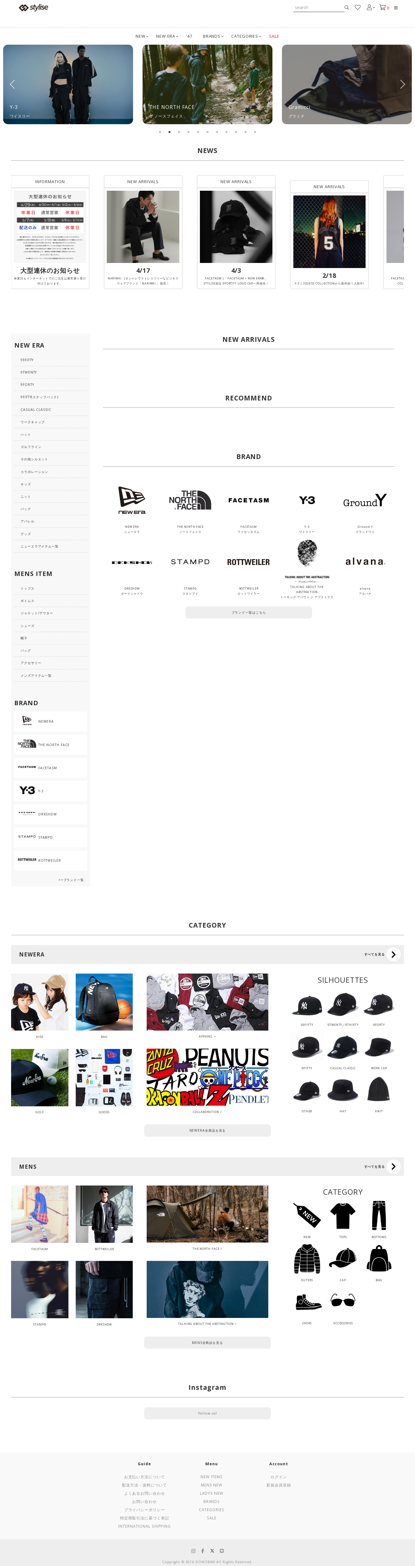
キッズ (26, 484)
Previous (13, 84)
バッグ (26, 509)
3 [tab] (179, 132)
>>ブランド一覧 (71, 880)
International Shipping (144, 1526)
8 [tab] (226, 132)
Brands (211, 1501)
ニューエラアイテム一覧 (40, 546)
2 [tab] (169, 132)
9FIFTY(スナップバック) (39, 397)
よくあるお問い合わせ (144, 1493)
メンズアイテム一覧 (36, 675)
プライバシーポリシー (144, 1509)
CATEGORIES (244, 36)
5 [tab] (198, 132)
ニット (26, 496)
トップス (28, 588)
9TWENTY (29, 372)
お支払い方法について (144, 1476)
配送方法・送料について (144, 1484)
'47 (189, 36)
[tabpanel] (68, 84)
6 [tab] (207, 132)
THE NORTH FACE (206, 1249)
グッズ (26, 534)
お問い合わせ (144, 1501)
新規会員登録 (278, 1484)
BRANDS (211, 36)
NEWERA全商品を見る (207, 1130)
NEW (140, 36)
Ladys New (211, 1493)
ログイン (279, 1476)
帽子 (24, 638)
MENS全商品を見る (207, 1342)
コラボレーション (34, 472)
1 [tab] (160, 132)
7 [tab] (217, 132)
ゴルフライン (31, 446)
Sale (211, 1517)
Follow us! (207, 1413)
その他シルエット (34, 459)
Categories (211, 1509)
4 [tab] (188, 132)
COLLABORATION (206, 1112)
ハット (26, 434)
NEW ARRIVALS (143, 181)
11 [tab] (255, 132)
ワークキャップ (33, 422)
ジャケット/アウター (37, 613)
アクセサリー (31, 663)
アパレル (28, 521)
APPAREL (206, 1036)
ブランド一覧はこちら (249, 612)
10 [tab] (245, 132)
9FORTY (27, 384)
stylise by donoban (33, 7)
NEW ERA (165, 36)
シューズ (28, 625)
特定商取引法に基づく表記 (144, 1517)
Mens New (211, 1484)
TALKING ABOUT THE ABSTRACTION (206, 1324)
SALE (274, 36)
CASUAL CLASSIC (36, 409)
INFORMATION (50, 181)
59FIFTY (27, 360)
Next (402, 84)
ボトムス (28, 600)
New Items (212, 1476)
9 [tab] (236, 132)
